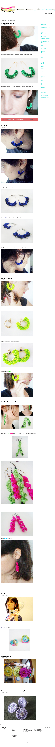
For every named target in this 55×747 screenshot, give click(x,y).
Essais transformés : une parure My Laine (14, 691)
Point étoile (43, 51)
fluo (16, 397)
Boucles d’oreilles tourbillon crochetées (13, 402)
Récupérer (42, 63)
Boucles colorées (6, 656)
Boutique (13, 731)
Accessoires (42, 21)
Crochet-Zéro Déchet (15, 734)
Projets (42, 80)
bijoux (4, 397)
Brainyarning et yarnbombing (45, 38)
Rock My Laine (4, 728)
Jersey (42, 84)
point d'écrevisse (43, 48)
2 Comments (4, 279)
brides (10, 397)
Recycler (42, 65)
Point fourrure (43, 52)
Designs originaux (14, 735)
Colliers (42, 35)
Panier (13, 737)
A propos (7, 16)
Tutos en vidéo (14, 740)
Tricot (42, 83)
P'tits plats (42, 77)
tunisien (42, 54)
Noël (42, 57)
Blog (2, 16)
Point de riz (43, 86)
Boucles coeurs (6, 594)
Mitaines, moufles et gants (45, 28)
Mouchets (42, 45)
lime (18, 397)
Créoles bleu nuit (6, 126)
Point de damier (43, 49)
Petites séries (43, 79)
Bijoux (42, 32)
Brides (42, 42)
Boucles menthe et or (7, 23)
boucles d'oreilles (8, 397)
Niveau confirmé (43, 92)
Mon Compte (14, 736)
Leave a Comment (5, 595)
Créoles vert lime (6, 278)
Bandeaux (42, 23)
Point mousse (43, 87)
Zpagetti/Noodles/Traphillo (45, 97)
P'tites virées (42, 76)
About (13, 729)
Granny (42, 44)
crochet (15, 397)
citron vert (13, 397)
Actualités (13, 730)
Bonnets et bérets (43, 24)
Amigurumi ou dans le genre (45, 41)
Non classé (43, 72)
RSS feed (35, 734)
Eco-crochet (42, 62)
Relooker (42, 66)
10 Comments (4, 24)
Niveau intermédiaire (44, 95)
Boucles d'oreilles (44, 33)
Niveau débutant (43, 93)
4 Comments (4, 127)
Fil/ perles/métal (43, 36)
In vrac (42, 71)
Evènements (42, 68)
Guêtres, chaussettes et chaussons (46, 27)
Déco (41, 56)
